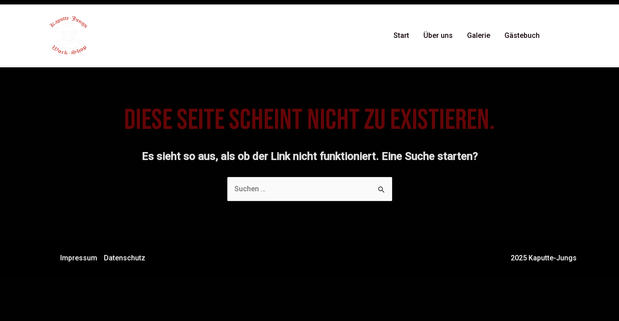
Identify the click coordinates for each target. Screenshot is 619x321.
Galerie (478, 35)
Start (401, 35)
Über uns (438, 35)
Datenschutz (124, 258)
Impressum (78, 258)
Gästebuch (522, 35)
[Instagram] (573, 36)
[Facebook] (560, 36)
